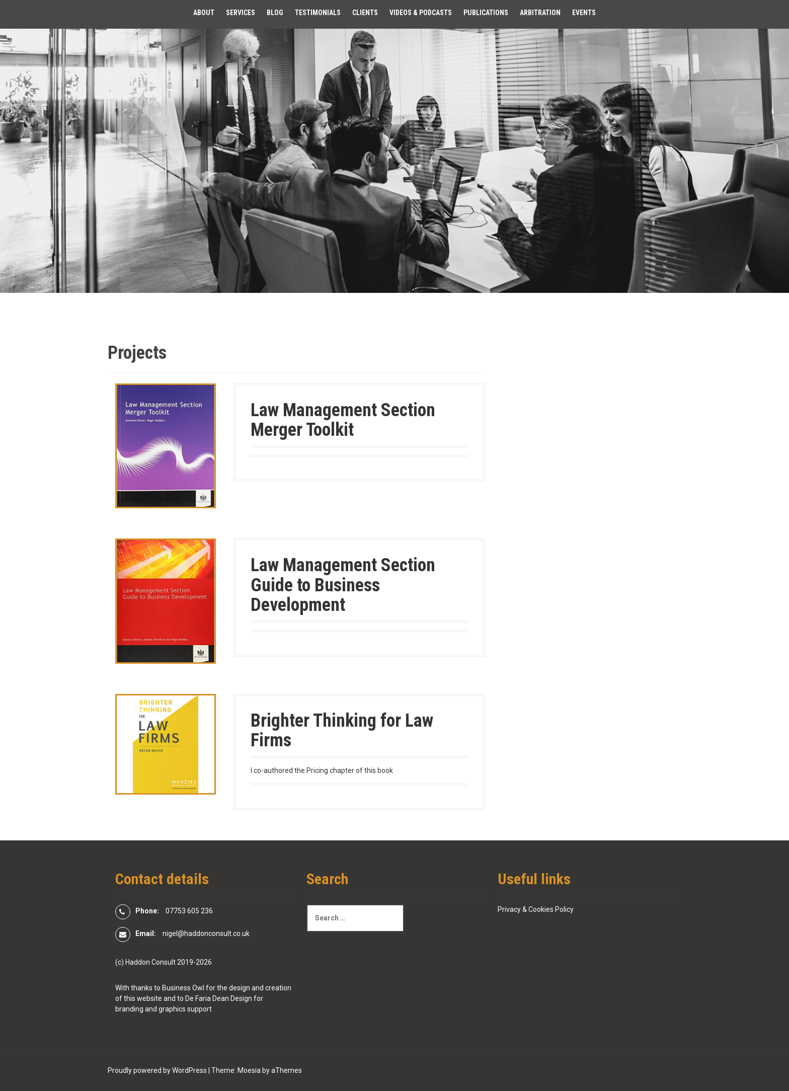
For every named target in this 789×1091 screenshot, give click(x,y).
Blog (275, 13)
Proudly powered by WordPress (157, 1070)
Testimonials (318, 13)
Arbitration (540, 13)
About (203, 13)
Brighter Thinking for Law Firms (342, 730)
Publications (485, 13)
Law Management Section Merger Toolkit (343, 420)
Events (584, 13)
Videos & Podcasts (420, 13)
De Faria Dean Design (218, 998)
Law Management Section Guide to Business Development (343, 585)
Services (240, 13)
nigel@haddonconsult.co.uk (206, 933)
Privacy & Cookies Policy (536, 909)
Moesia (249, 1070)
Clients (365, 13)
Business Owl (183, 988)
